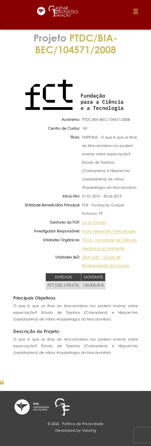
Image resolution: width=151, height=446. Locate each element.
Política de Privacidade (83, 423)
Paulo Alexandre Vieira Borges (109, 231)
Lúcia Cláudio (94, 222)
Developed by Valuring (75, 430)
